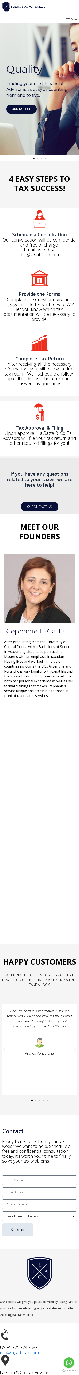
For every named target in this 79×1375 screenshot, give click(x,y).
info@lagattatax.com (19, 1352)
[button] (39, 18)
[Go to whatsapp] (69, 1362)
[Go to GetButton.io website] (69, 1370)
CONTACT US (21, 109)
